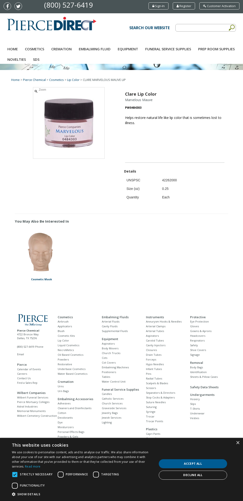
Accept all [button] (193, 464)
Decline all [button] (192, 475)
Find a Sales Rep (27, 382)
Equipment (128, 49)
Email (20, 354)
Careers (22, 373)
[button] (82, 494)
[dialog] (121, 469)
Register (184, 6)
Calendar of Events (29, 369)
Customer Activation (219, 6)
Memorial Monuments (31, 411)
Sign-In (158, 6)
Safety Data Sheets (204, 387)
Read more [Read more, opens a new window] (33, 466)
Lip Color (73, 80)
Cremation (61, 49)
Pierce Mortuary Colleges (33, 402)
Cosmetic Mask (41, 279)
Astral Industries (27, 406)
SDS (36, 59)
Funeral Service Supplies (168, 49)
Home (12, 49)
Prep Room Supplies (216, 49)
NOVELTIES (16, 59)
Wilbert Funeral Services (32, 397)
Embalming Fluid (95, 49)
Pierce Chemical (34, 80)
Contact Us (24, 378)
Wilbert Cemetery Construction (37, 415)
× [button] (237, 443)
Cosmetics (34, 49)
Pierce (22, 364)
